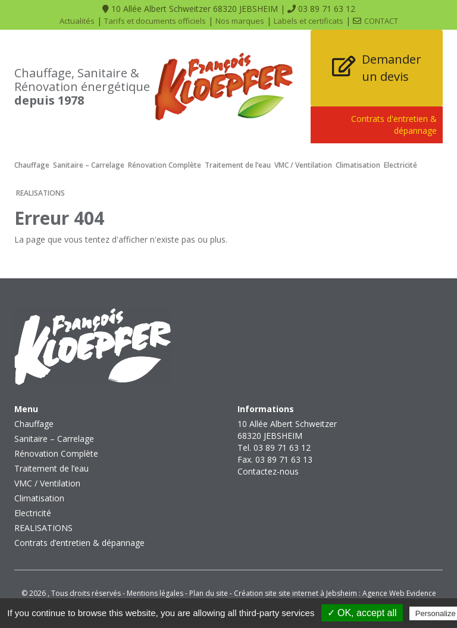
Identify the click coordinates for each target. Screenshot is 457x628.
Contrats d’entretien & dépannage (79, 542)
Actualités (77, 20)
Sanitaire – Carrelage (88, 165)
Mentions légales (155, 593)
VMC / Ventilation (303, 165)
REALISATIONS (40, 193)
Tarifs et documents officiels (155, 20)
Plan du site (208, 593)
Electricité (400, 165)
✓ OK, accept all (362, 613)
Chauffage (31, 165)
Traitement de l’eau (238, 165)
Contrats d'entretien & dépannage (394, 124)
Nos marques (239, 20)
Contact (381, 20)
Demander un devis (391, 67)
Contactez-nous (268, 471)
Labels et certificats (308, 20)
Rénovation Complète (164, 165)
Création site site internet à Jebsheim (295, 593)
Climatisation (358, 165)
